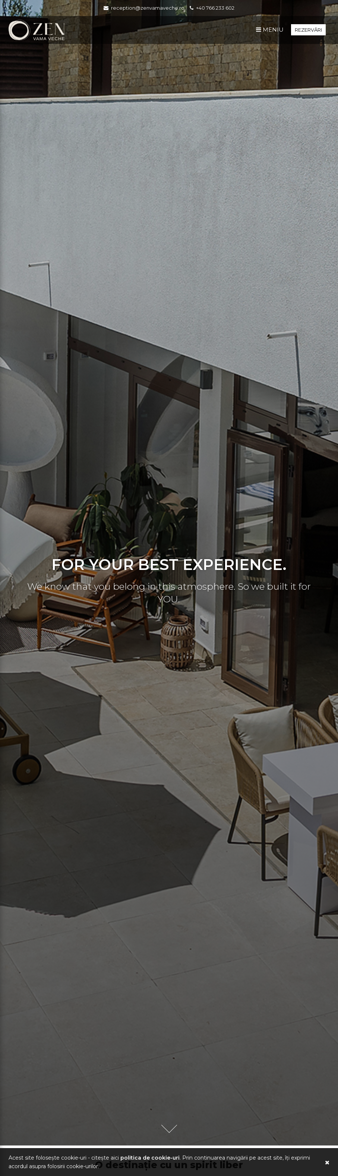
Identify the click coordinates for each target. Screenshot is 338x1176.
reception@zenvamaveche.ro (147, 8)
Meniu (270, 29)
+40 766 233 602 (215, 8)
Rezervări (308, 30)
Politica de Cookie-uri (150, 1157)
